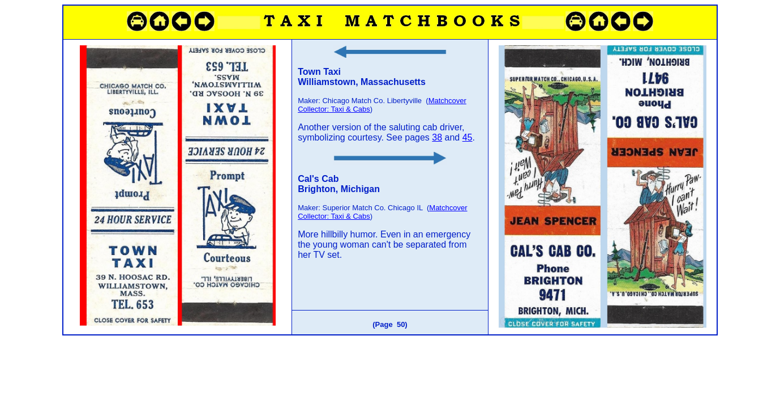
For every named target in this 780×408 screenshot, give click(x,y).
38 (437, 137)
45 (467, 137)
